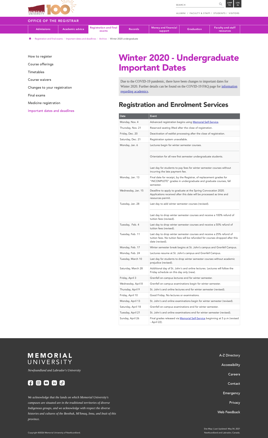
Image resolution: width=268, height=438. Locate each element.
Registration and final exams (103, 29)
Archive (103, 38)
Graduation (194, 29)
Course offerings (40, 64)
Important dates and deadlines (81, 38)
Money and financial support (164, 29)
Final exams (36, 95)
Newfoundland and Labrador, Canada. (222, 432)
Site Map (208, 429)
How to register (40, 56)
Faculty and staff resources (224, 29)
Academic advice (73, 29)
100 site (61, 7)
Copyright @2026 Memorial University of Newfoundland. (54, 432)
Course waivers (39, 80)
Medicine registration (44, 103)
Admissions (43, 29)
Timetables (36, 72)
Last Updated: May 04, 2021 (227, 429)
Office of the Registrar (53, 21)
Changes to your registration (50, 87)
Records (134, 29)
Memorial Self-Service (205, 122)
